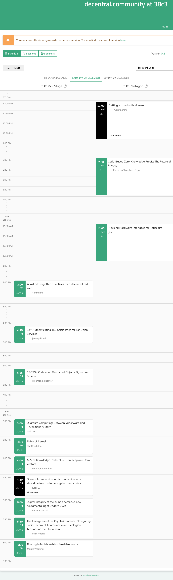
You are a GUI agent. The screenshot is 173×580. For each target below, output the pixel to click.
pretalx (86, 575)
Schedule (11, 53)
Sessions (29, 53)
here (123, 40)
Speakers (48, 53)
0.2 (163, 53)
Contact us (94, 575)
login (165, 26)
